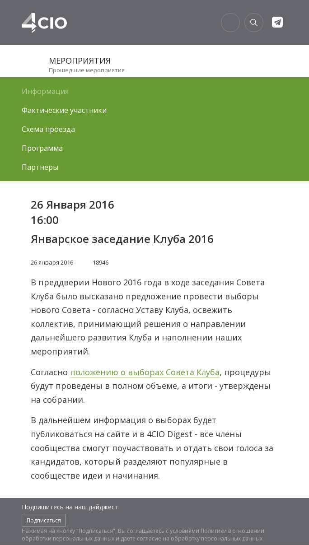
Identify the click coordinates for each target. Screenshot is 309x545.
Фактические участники (64, 110)
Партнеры (40, 167)
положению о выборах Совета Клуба (145, 372)
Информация (45, 91)
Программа (42, 148)
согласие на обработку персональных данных (199, 538)
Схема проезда (48, 129)
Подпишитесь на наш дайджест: (71, 507)
